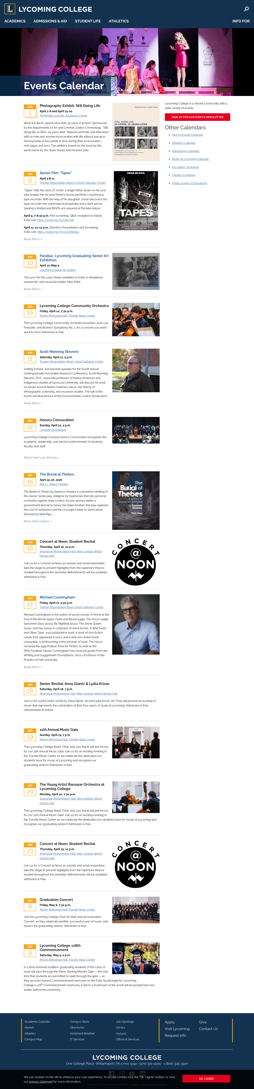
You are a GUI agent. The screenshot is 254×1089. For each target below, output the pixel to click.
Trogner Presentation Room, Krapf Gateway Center (71, 361)
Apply (170, 1022)
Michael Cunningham (57, 597)
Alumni (29, 1027)
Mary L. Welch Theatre (54, 484)
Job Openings (125, 1021)
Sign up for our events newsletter (197, 117)
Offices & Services (127, 1039)
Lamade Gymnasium (53, 430)
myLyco (121, 1033)
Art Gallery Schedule (185, 167)
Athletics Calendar (184, 143)
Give (203, 1022)
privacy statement (41, 1081)
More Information (36, 521)
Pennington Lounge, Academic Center (63, 115)
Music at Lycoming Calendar (190, 159)
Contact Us (208, 1029)
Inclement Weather (82, 1033)
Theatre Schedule (183, 175)
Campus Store (79, 1021)
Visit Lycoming (177, 1029)
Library (120, 1027)
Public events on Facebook (189, 183)
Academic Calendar (37, 1021)
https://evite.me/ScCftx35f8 (55, 220)
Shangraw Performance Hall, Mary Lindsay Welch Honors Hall (78, 693)
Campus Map (33, 1039)
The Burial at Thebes (57, 474)
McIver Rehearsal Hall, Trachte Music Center (67, 315)
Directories (77, 1027)
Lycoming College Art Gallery (58, 270)
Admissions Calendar (185, 151)
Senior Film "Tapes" (56, 173)
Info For (241, 21)
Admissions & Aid (50, 21)
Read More (32, 239)
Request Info (175, 1035)
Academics (15, 21)
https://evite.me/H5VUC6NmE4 (58, 232)
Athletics (119, 21)
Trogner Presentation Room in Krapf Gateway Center (73, 183)
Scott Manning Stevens (59, 352)
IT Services (77, 1039)
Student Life (88, 21)
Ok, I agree (206, 1078)
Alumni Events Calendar (187, 135)
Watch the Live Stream (40, 457)
